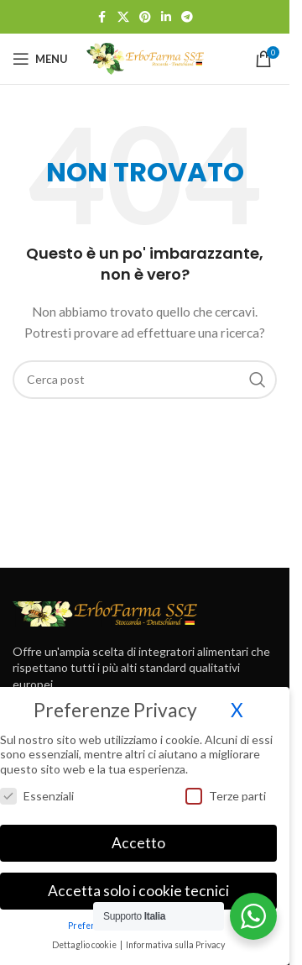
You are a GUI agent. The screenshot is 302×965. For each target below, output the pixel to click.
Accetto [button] (138, 836)
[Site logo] (145, 57)
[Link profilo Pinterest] (145, 17)
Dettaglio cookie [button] (85, 938)
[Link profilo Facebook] (102, 17)
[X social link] (123, 17)
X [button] (237, 703)
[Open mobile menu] (40, 59)
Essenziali (37, 788)
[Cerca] (145, 379)
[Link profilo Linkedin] (166, 17)
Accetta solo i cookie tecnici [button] (138, 884)
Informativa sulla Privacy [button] (175, 938)
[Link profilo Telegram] (187, 17)
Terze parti (225, 788)
